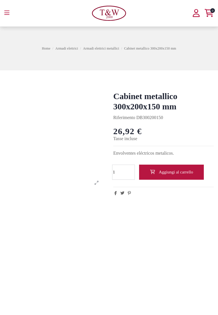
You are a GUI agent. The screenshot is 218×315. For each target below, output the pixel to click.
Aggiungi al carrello (171, 172)
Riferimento (124, 117)
